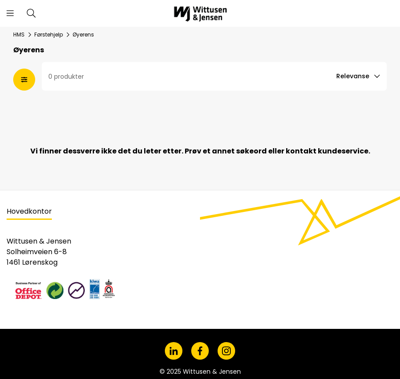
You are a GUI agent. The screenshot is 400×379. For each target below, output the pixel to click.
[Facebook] (200, 351)
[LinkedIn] (173, 351)
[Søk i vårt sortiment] (31, 13)
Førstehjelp (48, 34)
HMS (19, 34)
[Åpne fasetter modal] (24, 80)
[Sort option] (359, 76)
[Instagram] (226, 351)
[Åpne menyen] (10, 13)
